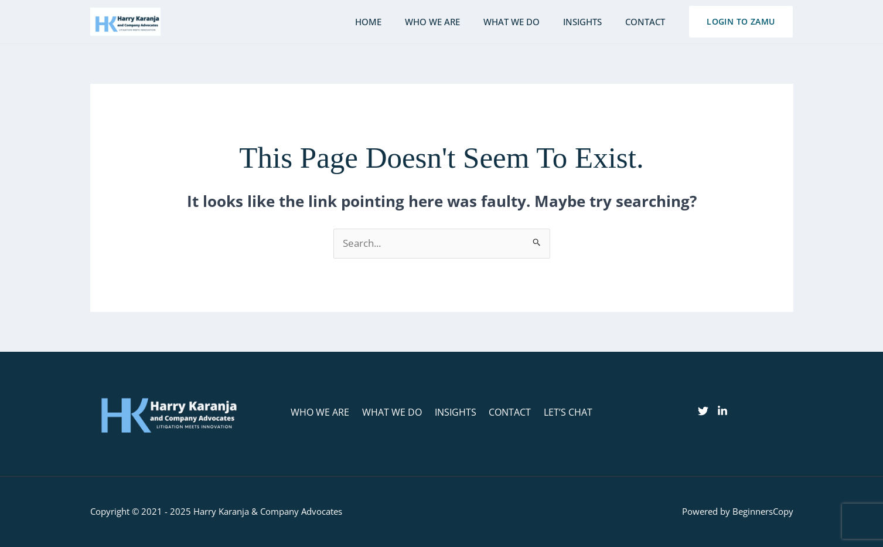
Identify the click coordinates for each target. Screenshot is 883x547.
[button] (740, 21)
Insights (591, 22)
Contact (648, 22)
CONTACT (507, 412)
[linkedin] (722, 411)
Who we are (452, 22)
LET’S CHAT (561, 412)
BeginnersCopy (762, 511)
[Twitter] (703, 411)
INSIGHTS (455, 412)
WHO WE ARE (327, 412)
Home (394, 22)
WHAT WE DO (395, 412)
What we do (526, 22)
